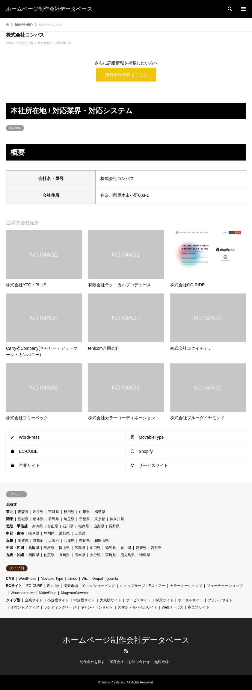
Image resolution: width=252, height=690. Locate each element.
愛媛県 (141, 548)
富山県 (52, 526)
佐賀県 (49, 555)
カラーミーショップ (186, 586)
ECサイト (14, 586)
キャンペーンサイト (97, 607)
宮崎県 (110, 555)
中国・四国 (15, 548)
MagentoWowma (74, 593)
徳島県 (110, 548)
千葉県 (84, 519)
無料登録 (161, 662)
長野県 (114, 526)
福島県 (99, 512)
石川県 (68, 526)
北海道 (11, 505)
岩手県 (38, 512)
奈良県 (84, 540)
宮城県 (53, 512)
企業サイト (29, 465)
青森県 (23, 512)
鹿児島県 (127, 555)
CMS (10, 578)
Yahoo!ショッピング (98, 586)
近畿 (9, 540)
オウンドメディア (24, 607)
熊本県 (80, 555)
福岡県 (33, 555)
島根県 (49, 548)
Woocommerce (22, 593)
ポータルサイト (190, 600)
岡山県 (64, 548)
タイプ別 (13, 600)
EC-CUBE (28, 451)
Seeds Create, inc (113, 682)
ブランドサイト (220, 600)
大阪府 (53, 540)
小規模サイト (58, 600)
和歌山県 (101, 540)
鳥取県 (33, 548)
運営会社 (116, 662)
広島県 (80, 548)
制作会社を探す (92, 662)
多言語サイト (198, 607)
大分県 (95, 555)
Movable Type (52, 578)
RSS (126, 651)
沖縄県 (144, 555)
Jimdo (72, 578)
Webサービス (172, 607)
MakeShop (47, 593)
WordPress (29, 437)
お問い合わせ (139, 662)
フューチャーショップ (225, 586)
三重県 (80, 533)
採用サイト (164, 600)
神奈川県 (15, 128)
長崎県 (64, 555)
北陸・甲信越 (17, 526)
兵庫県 (69, 540)
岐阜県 (33, 533)
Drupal (97, 578)
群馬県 (53, 519)
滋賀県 (23, 540)
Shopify (146, 451)
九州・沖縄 (15, 555)
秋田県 (69, 512)
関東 (9, 519)
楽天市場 (71, 586)
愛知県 (64, 533)
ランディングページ (60, 607)
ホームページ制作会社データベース (126, 639)
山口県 (95, 548)
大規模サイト (110, 600)
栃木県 (38, 519)
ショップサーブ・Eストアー (142, 586)
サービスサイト (153, 465)
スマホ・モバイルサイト (137, 607)
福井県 (83, 526)
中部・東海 (15, 533)
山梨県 (98, 526)
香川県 (125, 548)
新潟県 (37, 526)
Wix (85, 578)
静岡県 (49, 533)
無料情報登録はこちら (126, 74)
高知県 (156, 548)
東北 (9, 512)
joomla (112, 578)
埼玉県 (69, 519)
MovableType (151, 437)
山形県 (84, 512)
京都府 (38, 540)
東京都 (99, 519)
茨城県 (23, 519)
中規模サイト (84, 600)
